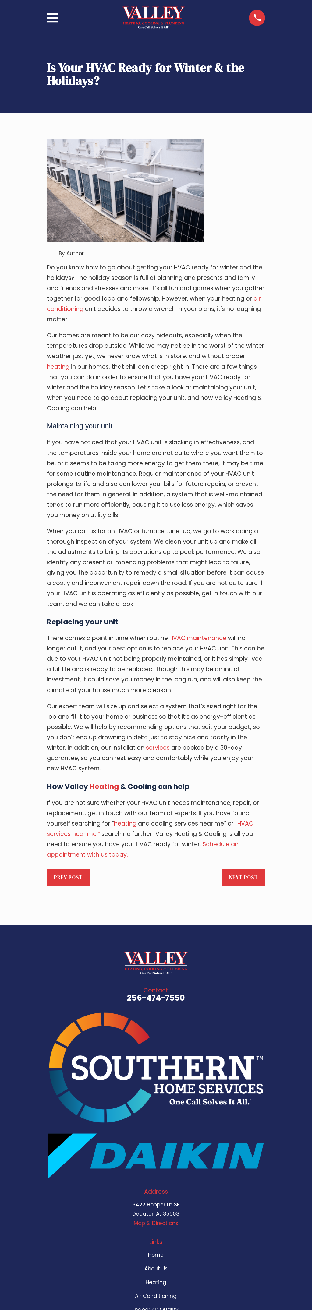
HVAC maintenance (197, 638)
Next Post (243, 877)
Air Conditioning (156, 1296)
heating (58, 367)
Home (156, 1255)
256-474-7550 (156, 997)
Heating (104, 786)
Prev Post (68, 877)
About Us (156, 1268)
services (158, 748)
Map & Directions (156, 1223)
